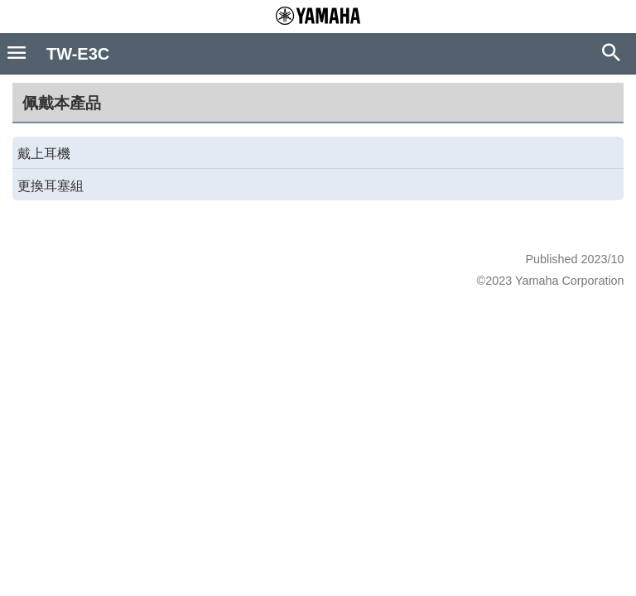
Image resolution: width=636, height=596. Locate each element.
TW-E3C (77, 54)
